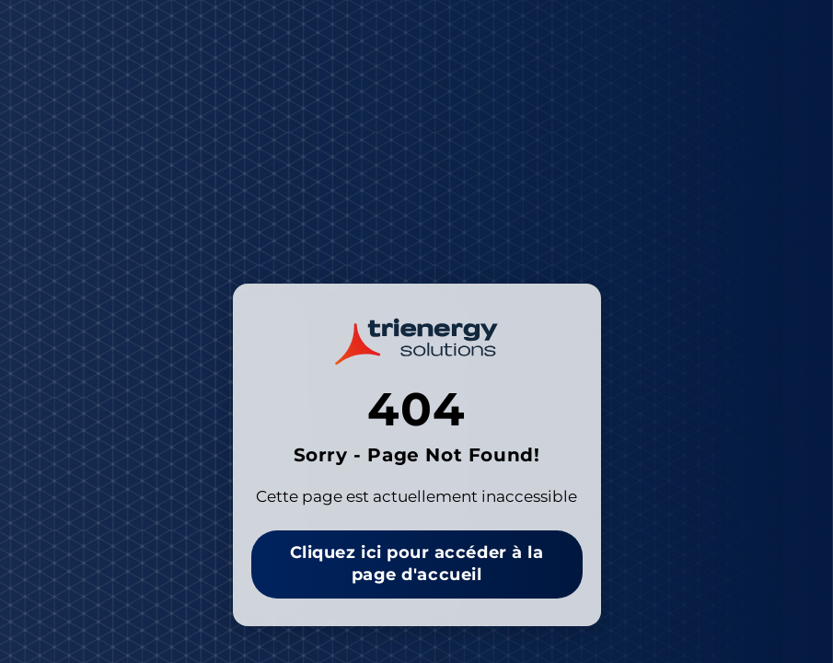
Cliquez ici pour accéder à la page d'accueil (417, 563)
